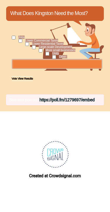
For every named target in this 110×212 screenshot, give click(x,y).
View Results (25, 78)
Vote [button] (15, 78)
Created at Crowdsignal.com (55, 175)
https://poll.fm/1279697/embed (67, 99)
